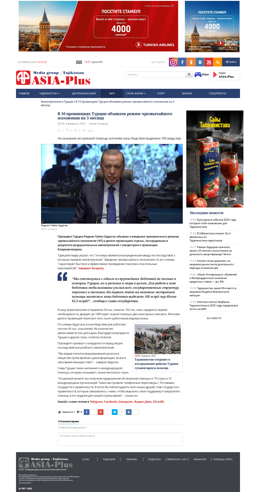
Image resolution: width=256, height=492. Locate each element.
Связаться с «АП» (177, 459)
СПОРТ (161, 93)
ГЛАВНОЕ (24, 93)
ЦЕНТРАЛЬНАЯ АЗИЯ (84, 93)
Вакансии (200, 459)
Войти (231, 62)
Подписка (154, 459)
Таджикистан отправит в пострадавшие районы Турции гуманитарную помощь (156, 363)
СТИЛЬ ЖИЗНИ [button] (136, 93)
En (162, 62)
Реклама (131, 459)
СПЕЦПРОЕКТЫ (217, 93)
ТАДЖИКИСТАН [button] (49, 93)
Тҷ (157, 62)
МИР (112, 93)
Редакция (109, 459)
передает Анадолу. (91, 268)
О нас (85, 459)
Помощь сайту (223, 459)
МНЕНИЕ (187, 93)
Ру (152, 62)
